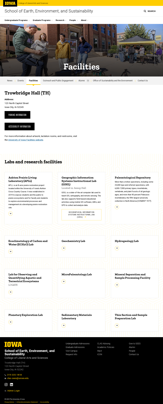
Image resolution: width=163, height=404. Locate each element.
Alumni (82, 80)
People (132, 351)
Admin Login (13, 390)
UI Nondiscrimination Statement (27, 402)
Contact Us (143, 80)
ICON (99, 354)
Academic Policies (105, 347)
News (9, 80)
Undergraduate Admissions (78, 343)
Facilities (33, 80)
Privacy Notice (9, 402)
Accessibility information (19, 126)
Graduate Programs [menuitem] (42, 20)
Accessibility (44, 402)
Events (21, 80)
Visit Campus (71, 351)
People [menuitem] (72, 20)
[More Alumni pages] (88, 81)
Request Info (71, 354)
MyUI (99, 351)
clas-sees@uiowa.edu (17, 378)
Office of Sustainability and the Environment (113, 80)
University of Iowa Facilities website (25, 140)
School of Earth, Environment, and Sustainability (49, 11)
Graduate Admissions (75, 347)
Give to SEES (135, 343)
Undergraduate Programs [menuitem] (16, 20)
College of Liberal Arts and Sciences (33, 3)
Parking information (17, 114)
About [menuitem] (83, 20)
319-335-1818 (13, 374)
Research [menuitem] (60, 20)
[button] (150, 11)
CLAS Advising (103, 343)
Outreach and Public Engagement (58, 80)
